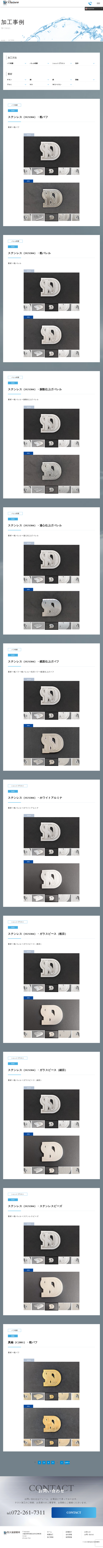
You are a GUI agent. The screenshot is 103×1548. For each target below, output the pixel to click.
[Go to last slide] (26, 173)
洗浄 (76, 63)
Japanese (89, 9)
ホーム (49, 1532)
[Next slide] (76, 173)
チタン (9, 80)
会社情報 (69, 1535)
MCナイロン (56, 84)
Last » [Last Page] (67, 1463)
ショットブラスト (58, 63)
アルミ (9, 84)
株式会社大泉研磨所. (93, 1542)
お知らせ (87, 1532)
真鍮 (76, 80)
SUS (31, 84)
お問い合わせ (89, 1535)
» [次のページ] (61, 1463)
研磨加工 (50, 1535)
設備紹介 (69, 1532)
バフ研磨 (10, 63)
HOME (3, 40)
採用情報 (69, 1537)
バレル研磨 (34, 63)
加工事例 (50, 1537)
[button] (24, 173)
